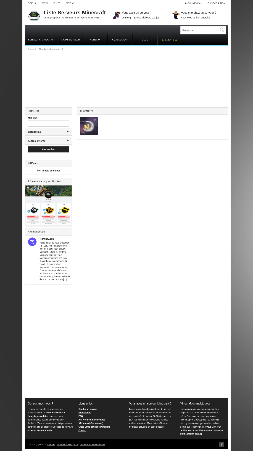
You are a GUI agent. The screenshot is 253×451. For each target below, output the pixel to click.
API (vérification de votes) (91, 420)
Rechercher (48, 149)
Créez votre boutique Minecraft (94, 427)
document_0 (56, 49)
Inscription (217, 3)
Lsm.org (51, 445)
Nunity (42, 49)
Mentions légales (65, 445)
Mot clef (32, 118)
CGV (76, 445)
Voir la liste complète (48, 170)
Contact (82, 430)
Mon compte (84, 412)
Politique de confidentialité (92, 445)
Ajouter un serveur (87, 409)
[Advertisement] (126, 79)
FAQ (80, 416)
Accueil (32, 49)
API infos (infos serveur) (90, 423)
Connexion (194, 3)
